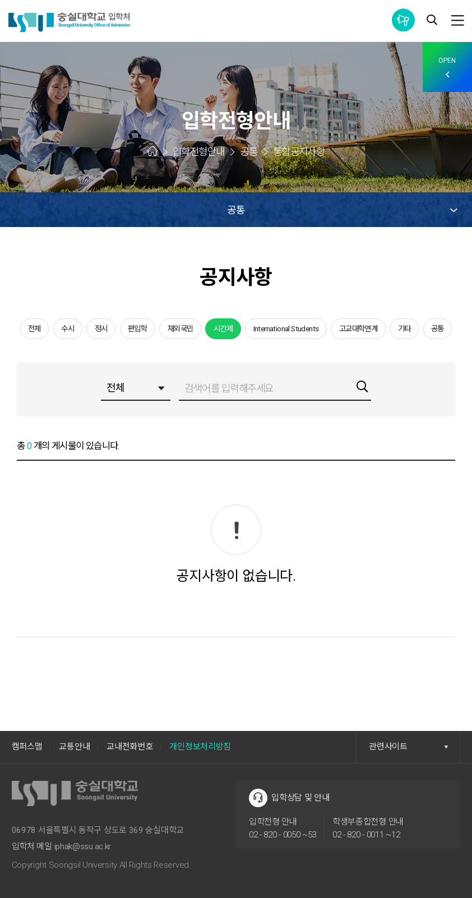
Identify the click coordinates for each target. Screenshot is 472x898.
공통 (437, 328)
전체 (34, 328)
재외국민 (180, 328)
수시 (67, 328)
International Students (286, 328)
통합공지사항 (403, 19)
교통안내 (74, 747)
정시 (101, 328)
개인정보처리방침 (200, 747)
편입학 (137, 328)
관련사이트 (408, 747)
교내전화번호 (129, 747)
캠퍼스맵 (27, 747)
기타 (404, 328)
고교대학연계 (358, 328)
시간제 (223, 328)
